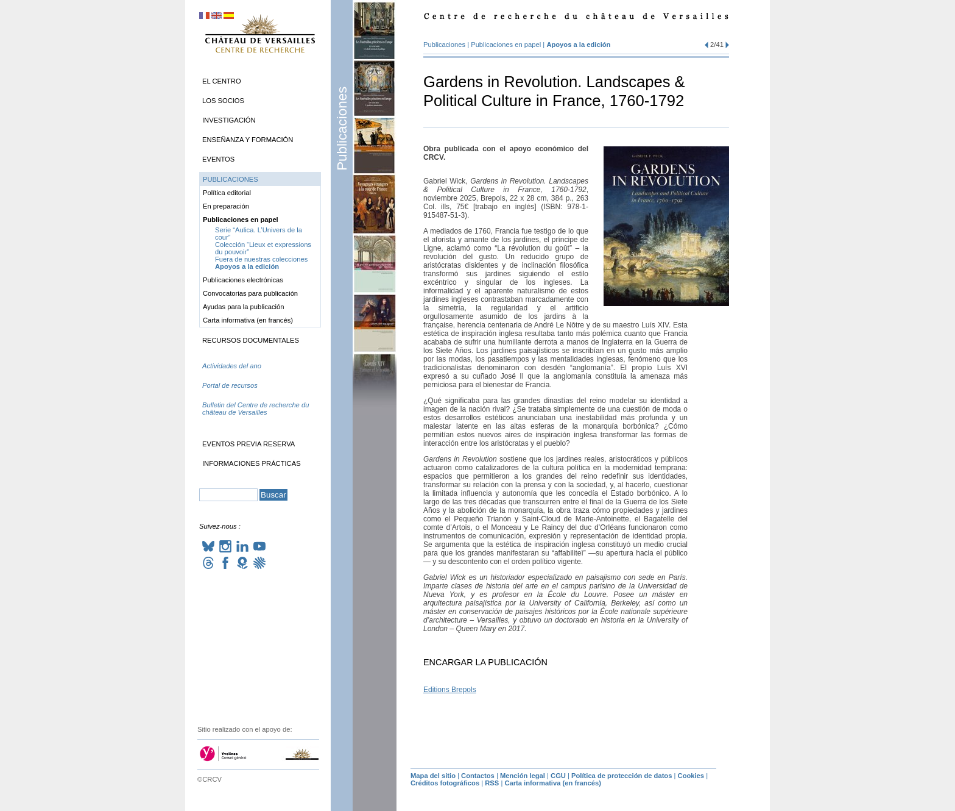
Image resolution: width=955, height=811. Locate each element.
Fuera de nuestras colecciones (261, 259)
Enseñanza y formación (247, 139)
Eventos (218, 159)
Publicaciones (342, 129)
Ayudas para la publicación (243, 306)
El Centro (221, 81)
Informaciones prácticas (251, 463)
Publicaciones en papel (506, 44)
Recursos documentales (250, 340)
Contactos (478, 775)
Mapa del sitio (433, 775)
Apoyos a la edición (578, 44)
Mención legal (522, 775)
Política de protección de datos (621, 775)
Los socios (223, 100)
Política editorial (227, 192)
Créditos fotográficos (445, 783)
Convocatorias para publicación (250, 293)
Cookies (691, 775)
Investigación (229, 120)
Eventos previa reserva (248, 444)
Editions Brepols (449, 689)
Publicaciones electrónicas (243, 280)
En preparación (226, 206)
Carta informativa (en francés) (248, 320)
